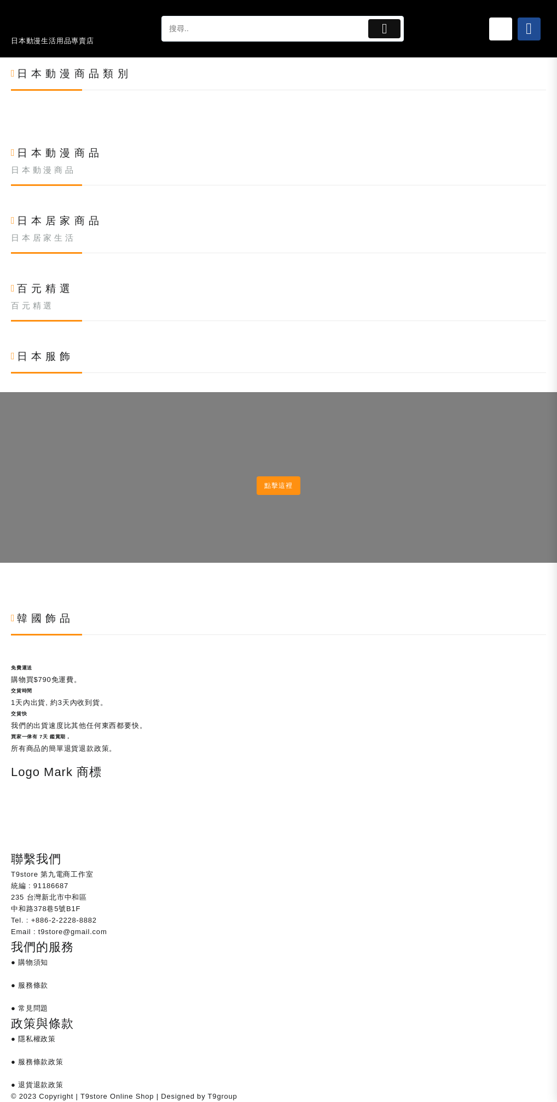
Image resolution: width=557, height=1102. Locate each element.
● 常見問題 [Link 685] (29, 1008)
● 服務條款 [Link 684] (29, 985)
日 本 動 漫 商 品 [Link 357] (42, 170)
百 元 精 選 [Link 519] (31, 305)
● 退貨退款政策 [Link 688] (37, 1085)
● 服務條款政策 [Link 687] (37, 1062)
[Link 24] (56, 22)
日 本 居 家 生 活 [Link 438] (42, 238)
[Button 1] (384, 28)
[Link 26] (529, 29)
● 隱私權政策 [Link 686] (33, 1039)
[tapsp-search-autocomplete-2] (263, 28)
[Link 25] (500, 29)
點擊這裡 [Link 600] (278, 485)
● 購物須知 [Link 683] (29, 962)
